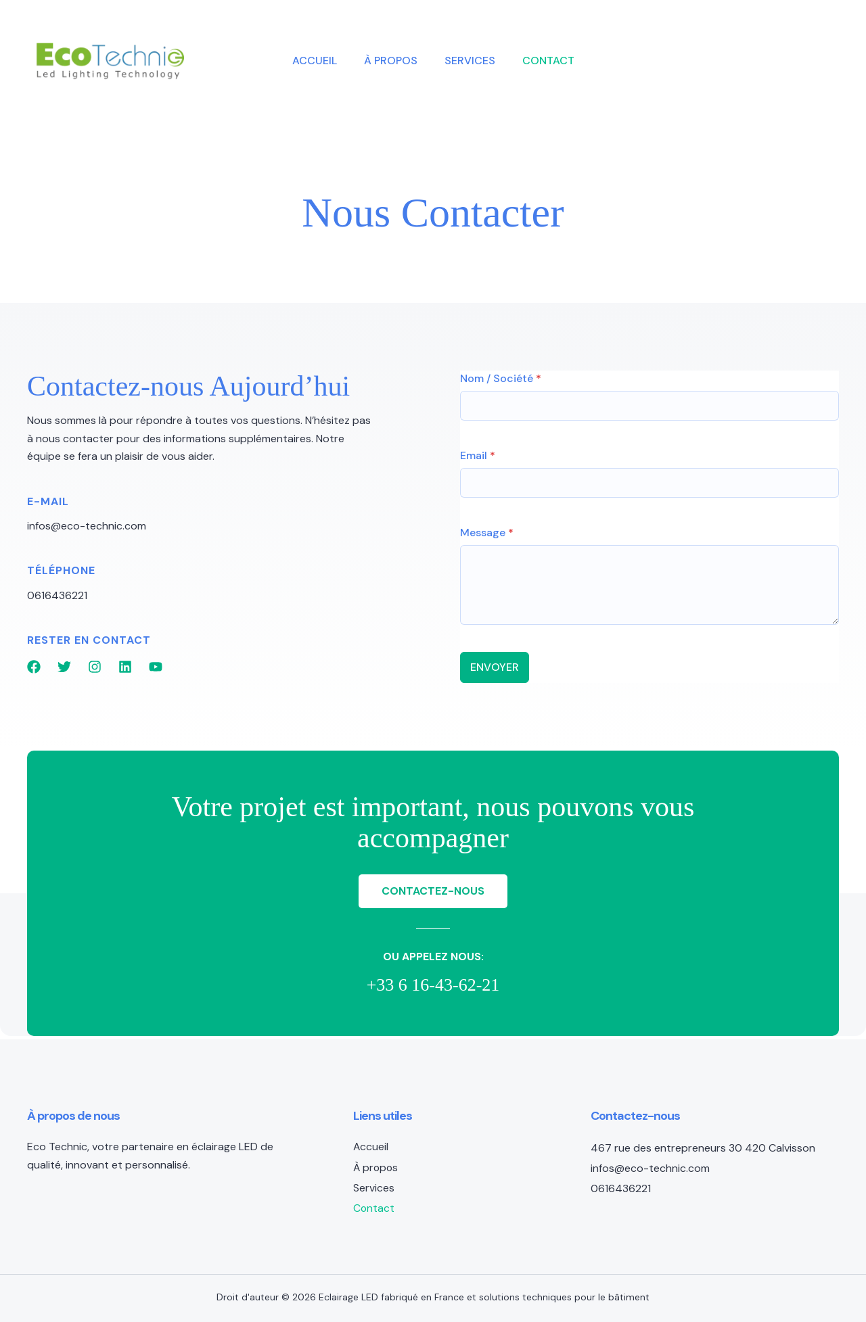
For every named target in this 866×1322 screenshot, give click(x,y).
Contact (548, 60)
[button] (741, 61)
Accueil (314, 60)
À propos (390, 60)
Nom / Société (500, 378)
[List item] (34, 667)
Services (470, 60)
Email (477, 455)
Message (487, 532)
